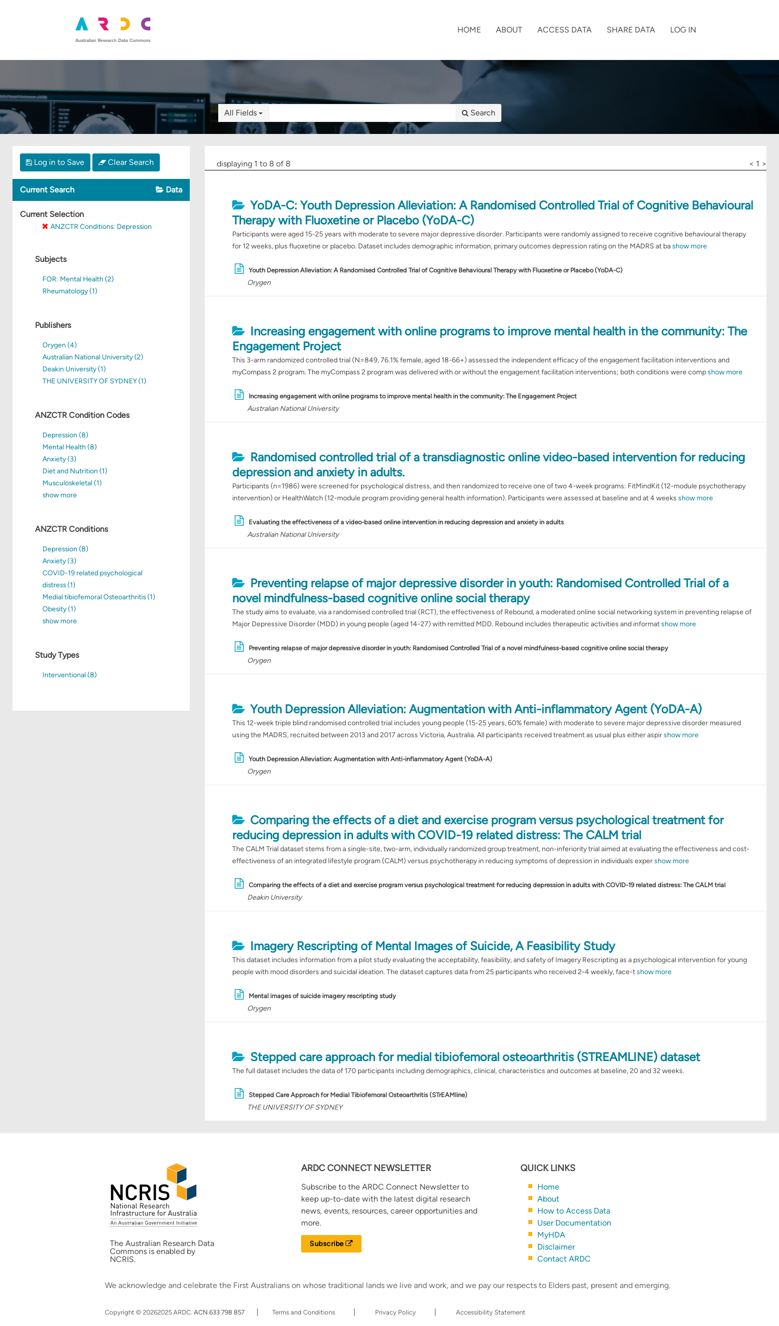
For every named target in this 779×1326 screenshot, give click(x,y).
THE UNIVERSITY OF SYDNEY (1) (94, 381)
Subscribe (331, 1244)
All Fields (243, 112)
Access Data (564, 29)
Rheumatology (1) (69, 291)
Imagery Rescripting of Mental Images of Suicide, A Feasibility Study (432, 946)
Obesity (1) (59, 609)
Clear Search (126, 162)
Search (478, 112)
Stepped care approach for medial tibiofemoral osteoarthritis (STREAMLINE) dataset (475, 1057)
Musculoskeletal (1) (72, 483)
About (509, 29)
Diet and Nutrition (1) (74, 471)
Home (469, 29)
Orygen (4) (59, 345)
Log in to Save (55, 162)
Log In (683, 29)
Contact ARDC (564, 1259)
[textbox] (362, 113)
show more (59, 495)
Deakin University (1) (74, 369)
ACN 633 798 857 (220, 1312)
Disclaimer (556, 1247)
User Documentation (574, 1223)
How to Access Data (573, 1211)
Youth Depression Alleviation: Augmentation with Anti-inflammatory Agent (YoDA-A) (475, 709)
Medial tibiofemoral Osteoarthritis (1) (98, 597)
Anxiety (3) (59, 459)
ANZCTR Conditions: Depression (101, 226)
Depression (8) (65, 435)
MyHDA (551, 1235)
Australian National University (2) (92, 357)
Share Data (631, 29)
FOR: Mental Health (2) (78, 279)
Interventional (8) (69, 675)
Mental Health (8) (69, 447)
